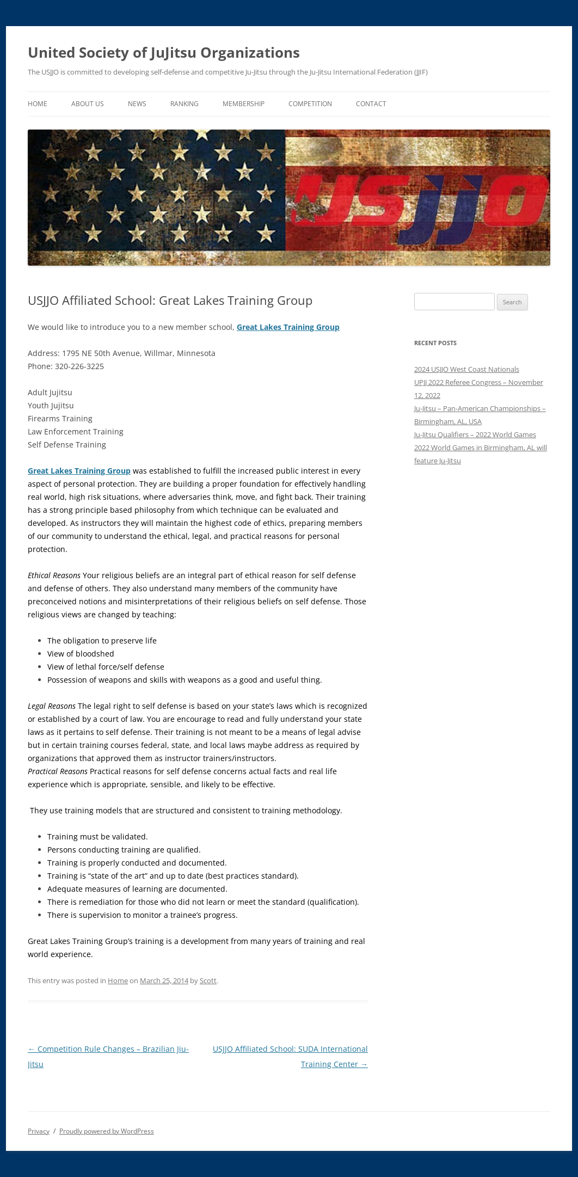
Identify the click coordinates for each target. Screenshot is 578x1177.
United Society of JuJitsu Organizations (164, 52)
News (137, 103)
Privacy (39, 1131)
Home (37, 103)
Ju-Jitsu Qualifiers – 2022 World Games (475, 434)
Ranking (184, 103)
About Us (87, 103)
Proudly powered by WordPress (106, 1131)
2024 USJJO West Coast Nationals (466, 369)
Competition (310, 103)
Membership (244, 103)
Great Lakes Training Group (288, 327)
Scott (208, 980)
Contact (371, 103)
